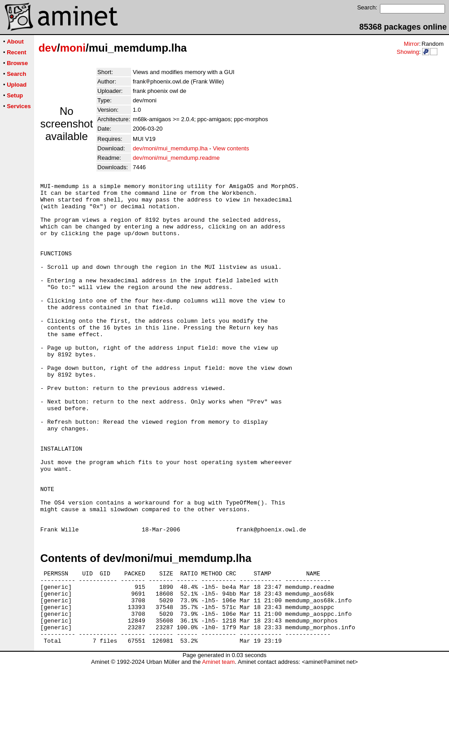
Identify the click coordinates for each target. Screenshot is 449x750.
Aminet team (218, 746)
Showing (408, 51)
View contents (231, 148)
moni (73, 48)
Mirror (411, 43)
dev (48, 48)
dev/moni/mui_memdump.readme (176, 157)
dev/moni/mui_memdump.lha (170, 148)
